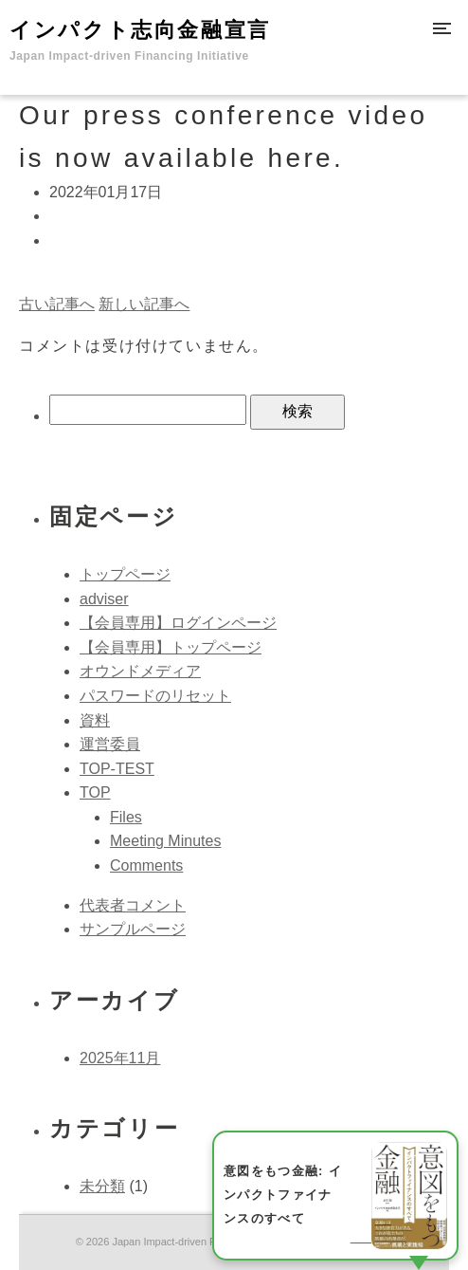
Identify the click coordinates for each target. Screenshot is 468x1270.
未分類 (102, 1186)
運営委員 (110, 744)
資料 (95, 720)
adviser (104, 599)
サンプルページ (133, 929)
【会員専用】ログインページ (178, 623)
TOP (95, 792)
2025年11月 (120, 1058)
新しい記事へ (144, 304)
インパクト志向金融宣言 (140, 40)
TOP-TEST (117, 769)
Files (126, 817)
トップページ (125, 574)
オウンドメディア (140, 671)
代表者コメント (133, 905)
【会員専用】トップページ (170, 647)
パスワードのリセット (155, 696)
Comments (146, 865)
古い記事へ (57, 304)
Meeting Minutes (165, 841)
